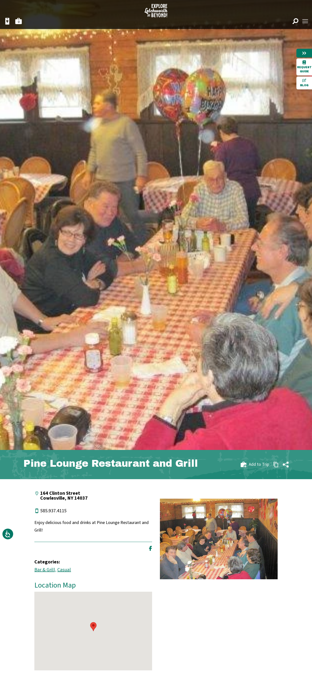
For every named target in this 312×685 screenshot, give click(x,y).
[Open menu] (305, 21)
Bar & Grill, (45, 569)
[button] (93, 626)
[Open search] (295, 21)
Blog (304, 82)
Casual (64, 569)
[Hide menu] (304, 53)
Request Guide (304, 66)
